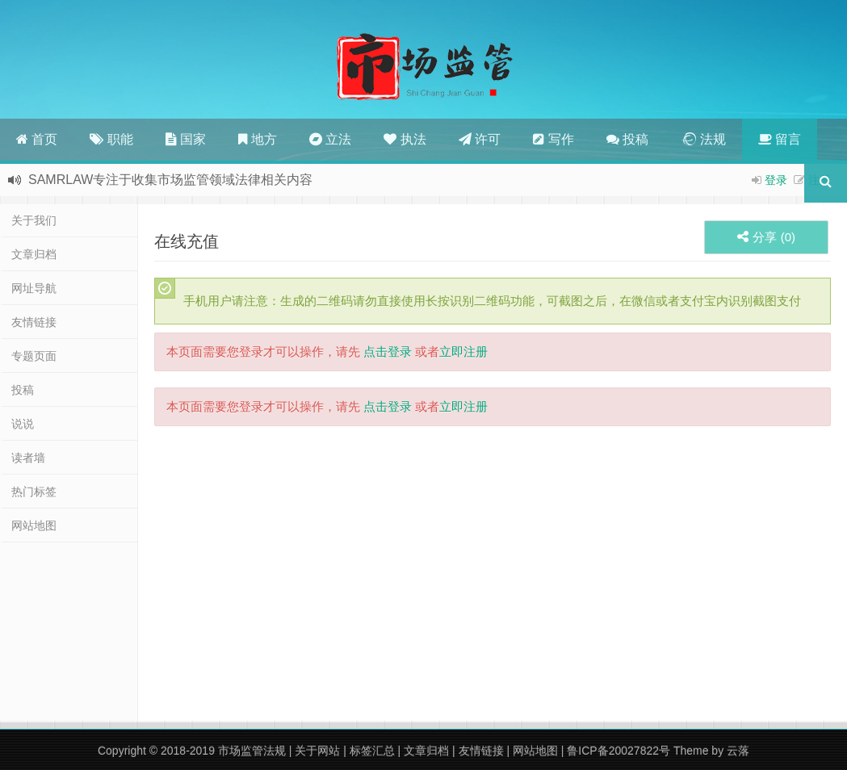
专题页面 (34, 355)
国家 (186, 139)
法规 (703, 139)
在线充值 (186, 241)
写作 (553, 139)
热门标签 (34, 491)
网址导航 (34, 288)
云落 (738, 750)
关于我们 (34, 220)
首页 (36, 139)
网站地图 (34, 525)
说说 (22, 423)
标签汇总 (372, 750)
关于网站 (317, 750)
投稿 (627, 139)
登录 (776, 180)
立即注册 (463, 351)
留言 (779, 139)
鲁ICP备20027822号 (618, 750)
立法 (330, 139)
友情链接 (34, 322)
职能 (111, 139)
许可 (480, 139)
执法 (405, 139)
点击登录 (387, 351)
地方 (257, 139)
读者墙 (28, 457)
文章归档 (34, 254)
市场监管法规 (252, 750)
